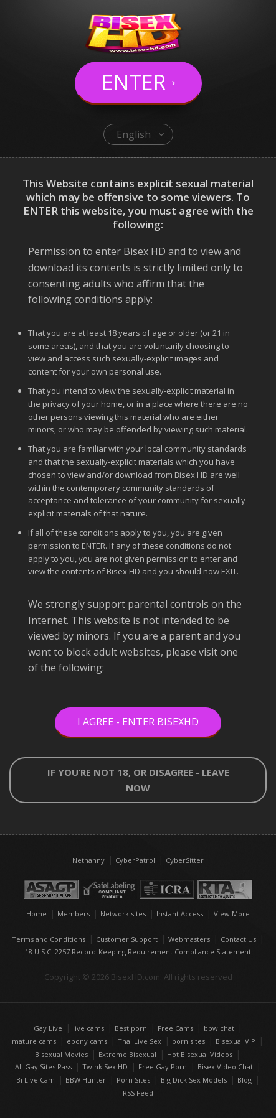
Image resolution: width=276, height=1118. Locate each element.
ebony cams (87, 1041)
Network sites (123, 913)
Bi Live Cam (35, 1079)
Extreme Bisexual (127, 1054)
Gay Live (48, 1028)
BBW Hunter (85, 1079)
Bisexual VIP (235, 1041)
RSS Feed (138, 1092)
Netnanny (88, 860)
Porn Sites (133, 1079)
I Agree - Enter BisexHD (138, 722)
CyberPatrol (135, 860)
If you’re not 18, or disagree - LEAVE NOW (138, 780)
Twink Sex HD (105, 1066)
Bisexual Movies (61, 1054)
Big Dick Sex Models (194, 1079)
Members (73, 913)
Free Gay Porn (162, 1066)
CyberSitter (185, 860)
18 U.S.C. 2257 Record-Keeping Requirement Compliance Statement (138, 951)
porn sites (188, 1041)
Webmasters (189, 939)
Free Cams (175, 1028)
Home (36, 913)
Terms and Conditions (48, 939)
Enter (134, 82)
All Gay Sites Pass (43, 1066)
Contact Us (238, 939)
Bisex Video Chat (225, 1066)
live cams (88, 1028)
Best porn (131, 1028)
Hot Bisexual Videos (199, 1054)
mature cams (34, 1041)
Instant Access (179, 913)
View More (232, 913)
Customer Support (127, 939)
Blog (244, 1079)
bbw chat (219, 1028)
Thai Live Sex (139, 1041)
